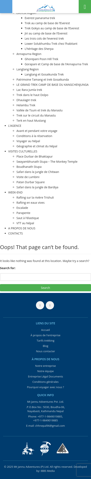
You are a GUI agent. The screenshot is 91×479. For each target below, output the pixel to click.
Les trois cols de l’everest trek (44, 38)
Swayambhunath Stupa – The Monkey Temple (46, 161)
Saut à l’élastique (27, 218)
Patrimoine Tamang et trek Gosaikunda (42, 79)
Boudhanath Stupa (28, 167)
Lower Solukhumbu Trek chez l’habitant (51, 44)
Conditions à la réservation (34, 136)
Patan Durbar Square (30, 182)
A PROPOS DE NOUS (21, 228)
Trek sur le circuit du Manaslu (36, 115)
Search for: (7, 268)
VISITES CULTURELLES (22, 151)
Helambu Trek (25, 105)
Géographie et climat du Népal (36, 146)
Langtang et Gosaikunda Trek (44, 74)
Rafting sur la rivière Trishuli (35, 197)
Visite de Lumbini (27, 177)
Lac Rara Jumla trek (29, 90)
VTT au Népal (25, 223)
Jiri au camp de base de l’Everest (46, 33)
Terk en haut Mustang (31, 120)
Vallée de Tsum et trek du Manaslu (39, 110)
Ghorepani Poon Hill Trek (41, 59)
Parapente (23, 213)
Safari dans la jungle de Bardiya (37, 187)
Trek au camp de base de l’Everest (47, 23)
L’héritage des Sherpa (39, 49)
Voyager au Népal (28, 141)
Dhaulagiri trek (26, 100)
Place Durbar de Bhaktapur (34, 156)
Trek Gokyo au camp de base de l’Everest (52, 28)
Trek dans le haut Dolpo (32, 95)
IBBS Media (48, 471)
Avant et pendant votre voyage (36, 131)
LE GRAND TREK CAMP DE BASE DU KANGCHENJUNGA (52, 85)
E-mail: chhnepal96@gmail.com (45, 426)
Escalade (22, 208)
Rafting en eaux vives (30, 203)
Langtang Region (27, 69)
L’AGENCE (14, 126)
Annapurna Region (28, 54)
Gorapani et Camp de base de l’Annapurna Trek (56, 64)
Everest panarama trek (40, 18)
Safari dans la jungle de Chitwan (37, 172)
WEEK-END (15, 192)
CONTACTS (15, 233)
